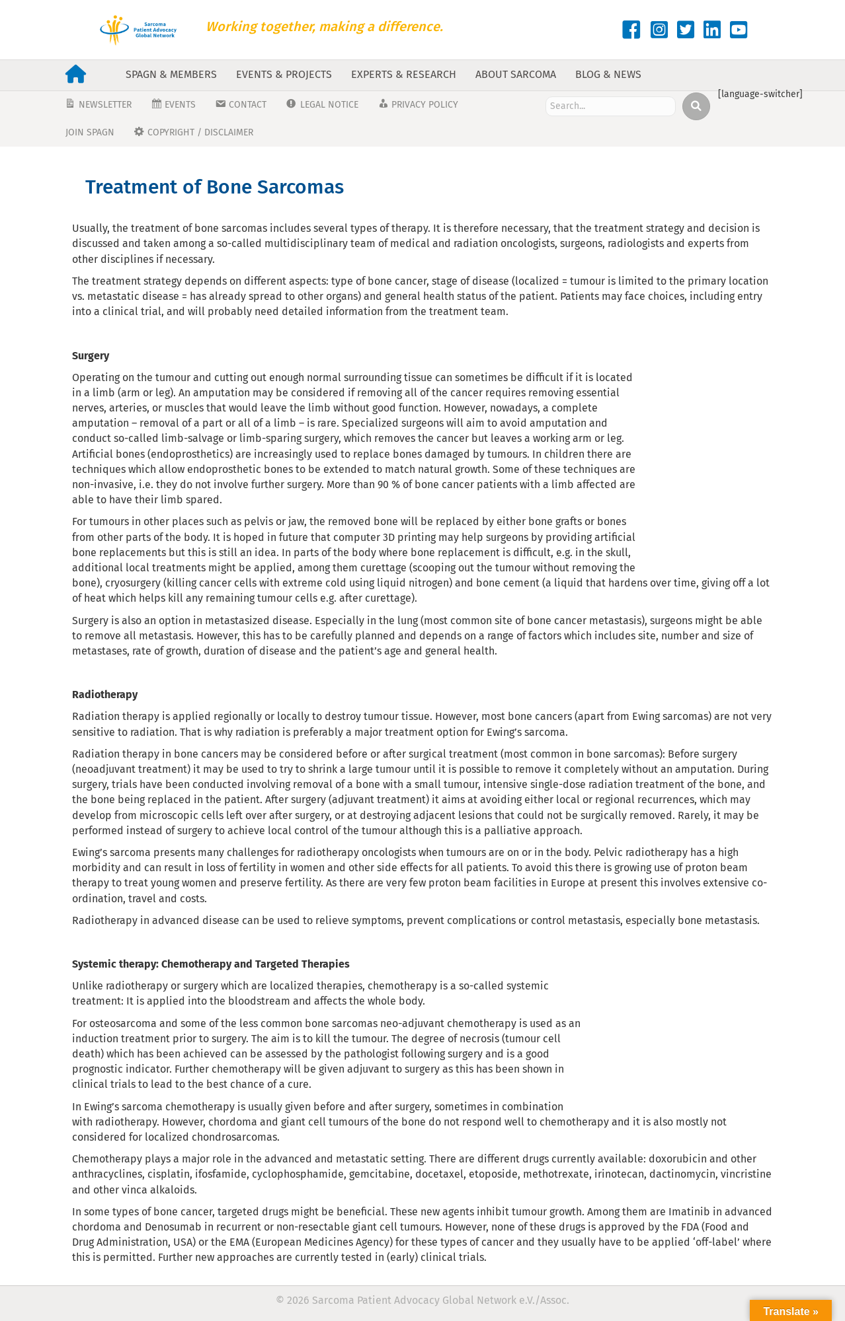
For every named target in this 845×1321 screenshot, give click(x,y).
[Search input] (610, 106)
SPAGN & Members (171, 74)
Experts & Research (403, 74)
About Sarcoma (515, 74)
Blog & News (608, 74)
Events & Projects (284, 74)
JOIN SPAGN (89, 132)
